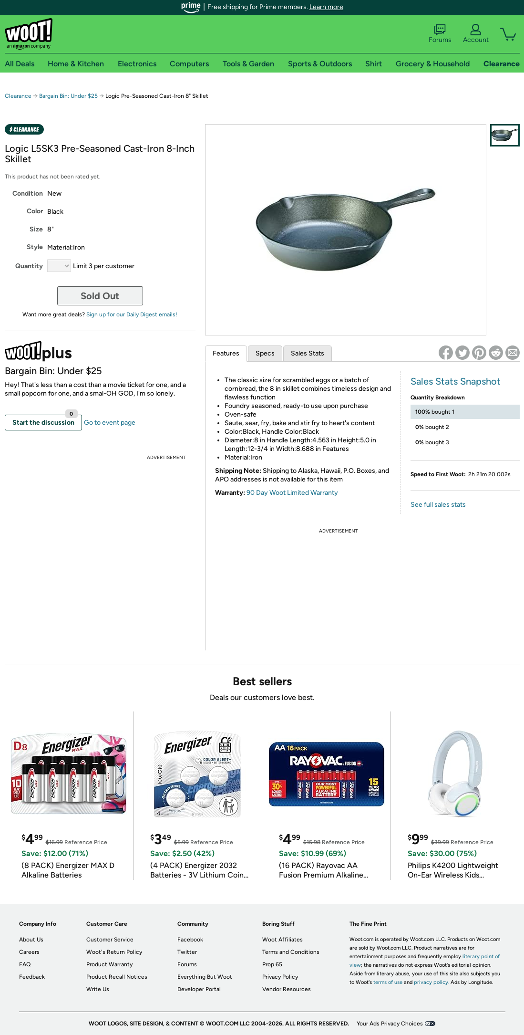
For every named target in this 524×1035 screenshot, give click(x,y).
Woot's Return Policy (114, 952)
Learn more (326, 7)
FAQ (25, 964)
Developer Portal (199, 989)
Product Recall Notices (116, 976)
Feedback (32, 976)
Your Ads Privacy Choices (390, 1023)
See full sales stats (438, 505)
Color (35, 211)
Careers (29, 952)
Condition (27, 193)
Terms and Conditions (290, 952)
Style (35, 247)
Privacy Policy (280, 976)
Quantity (29, 266)
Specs (265, 353)
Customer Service (110, 939)
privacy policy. (431, 982)
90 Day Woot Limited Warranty (292, 493)
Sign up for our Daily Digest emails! (131, 314)
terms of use (387, 982)
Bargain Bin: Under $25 (68, 96)
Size (36, 229)
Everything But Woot (204, 976)
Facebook (190, 939)
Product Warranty (109, 964)
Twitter (187, 952)
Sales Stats (307, 353)
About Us (31, 939)
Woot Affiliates (282, 939)
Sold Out (100, 296)
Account (476, 34)
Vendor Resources (286, 989)
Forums (440, 34)
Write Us (97, 989)
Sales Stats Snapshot (456, 381)
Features (226, 353)
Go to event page (109, 422)
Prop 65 (272, 964)
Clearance (18, 96)
